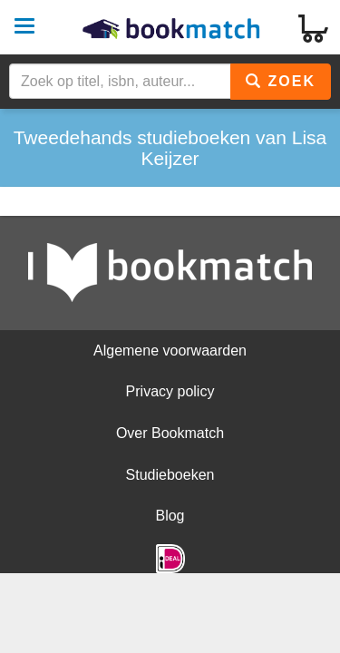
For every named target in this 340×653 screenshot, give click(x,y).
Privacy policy (170, 391)
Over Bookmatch (170, 433)
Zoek (281, 81)
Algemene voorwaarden (170, 350)
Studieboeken (170, 474)
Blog (169, 515)
